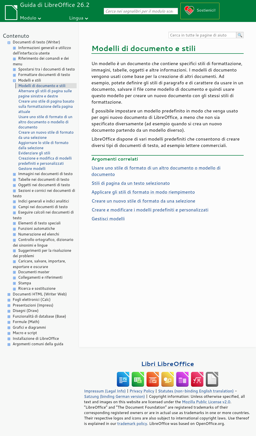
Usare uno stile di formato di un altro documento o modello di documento (45, 122)
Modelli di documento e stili (41, 85)
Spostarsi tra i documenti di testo (46, 69)
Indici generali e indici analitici (43, 201)
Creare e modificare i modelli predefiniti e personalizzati (149, 209)
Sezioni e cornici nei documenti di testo (44, 193)
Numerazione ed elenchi (38, 234)
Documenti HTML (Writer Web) (40, 294)
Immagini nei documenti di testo (45, 173)
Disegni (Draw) (26, 310)
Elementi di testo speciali (39, 223)
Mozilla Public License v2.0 (206, 401)
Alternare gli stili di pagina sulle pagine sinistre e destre (45, 93)
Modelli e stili (29, 80)
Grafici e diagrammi (29, 327)
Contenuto (15, 35)
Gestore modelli (31, 168)
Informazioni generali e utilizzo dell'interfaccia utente (42, 50)
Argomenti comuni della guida (38, 343)
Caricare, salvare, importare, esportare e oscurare (39, 263)
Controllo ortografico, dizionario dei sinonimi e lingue (43, 242)
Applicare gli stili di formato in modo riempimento (143, 192)
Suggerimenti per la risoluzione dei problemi (42, 253)
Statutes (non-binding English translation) (196, 391)
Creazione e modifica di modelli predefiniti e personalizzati (45, 161)
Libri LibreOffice (167, 363)
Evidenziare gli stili (34, 153)
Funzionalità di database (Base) (39, 316)
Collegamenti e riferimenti (40, 277)
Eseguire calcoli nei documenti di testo (43, 215)
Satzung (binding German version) (114, 396)
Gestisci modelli (108, 218)
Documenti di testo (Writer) (36, 42)
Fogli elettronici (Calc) (32, 299)
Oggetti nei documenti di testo (44, 184)
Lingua (76, 17)
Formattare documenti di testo (44, 74)
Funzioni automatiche (36, 228)
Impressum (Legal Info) (105, 391)
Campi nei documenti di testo (43, 206)
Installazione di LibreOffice (36, 338)
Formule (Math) (26, 321)
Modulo (28, 17)
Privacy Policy (141, 391)
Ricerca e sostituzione (37, 288)
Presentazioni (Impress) (33, 305)
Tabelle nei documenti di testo (43, 179)
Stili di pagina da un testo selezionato (130, 183)
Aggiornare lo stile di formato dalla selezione (43, 145)
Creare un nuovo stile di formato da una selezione (46, 135)
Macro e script (25, 332)
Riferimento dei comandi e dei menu (41, 61)
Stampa (24, 283)
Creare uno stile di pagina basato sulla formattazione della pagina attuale (46, 106)
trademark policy (132, 423)
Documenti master (33, 271)
